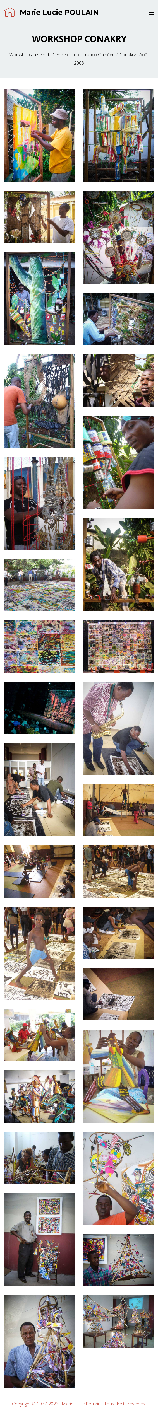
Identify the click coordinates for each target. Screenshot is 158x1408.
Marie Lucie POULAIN (51, 12)
